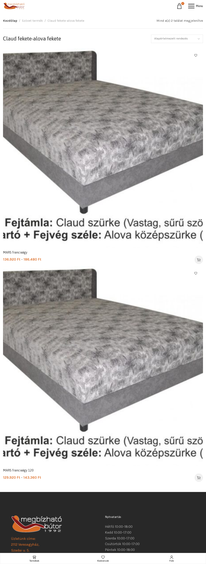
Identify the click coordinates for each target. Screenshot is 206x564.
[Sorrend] (177, 39)
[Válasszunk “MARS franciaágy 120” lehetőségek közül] (199, 477)
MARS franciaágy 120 (18, 470)
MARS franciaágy (15, 252)
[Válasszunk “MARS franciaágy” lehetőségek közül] (199, 260)
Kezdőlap (10, 21)
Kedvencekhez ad (196, 55)
